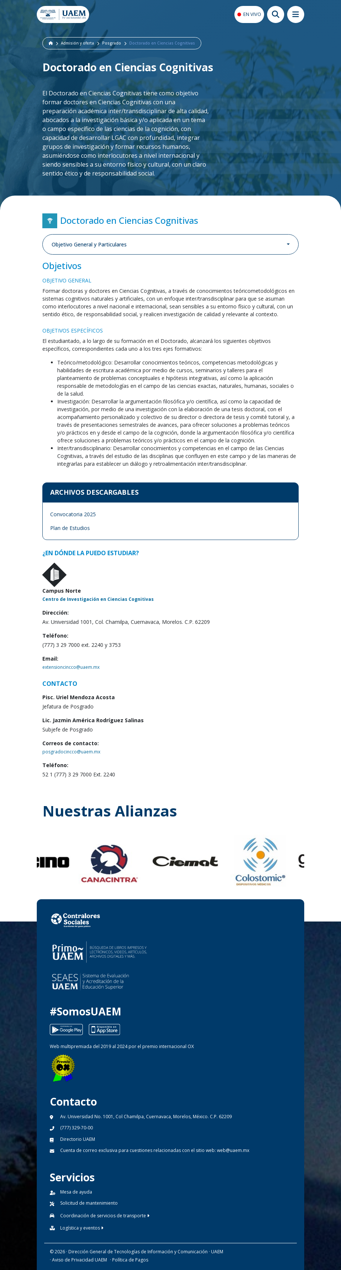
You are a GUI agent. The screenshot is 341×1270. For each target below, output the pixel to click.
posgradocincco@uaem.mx (71, 752)
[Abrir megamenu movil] (295, 14)
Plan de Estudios (70, 527)
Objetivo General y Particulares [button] (89, 244)
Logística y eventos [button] (81, 1228)
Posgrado (111, 43)
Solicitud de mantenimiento (89, 1203)
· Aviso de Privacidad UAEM (78, 1260)
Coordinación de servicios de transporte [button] (104, 1215)
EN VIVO (252, 14)
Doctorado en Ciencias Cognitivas (162, 43)
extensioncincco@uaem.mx (71, 667)
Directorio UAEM (77, 1139)
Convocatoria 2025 (73, 514)
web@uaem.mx (233, 1150)
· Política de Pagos (129, 1260)
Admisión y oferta (77, 43)
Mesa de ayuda (76, 1192)
